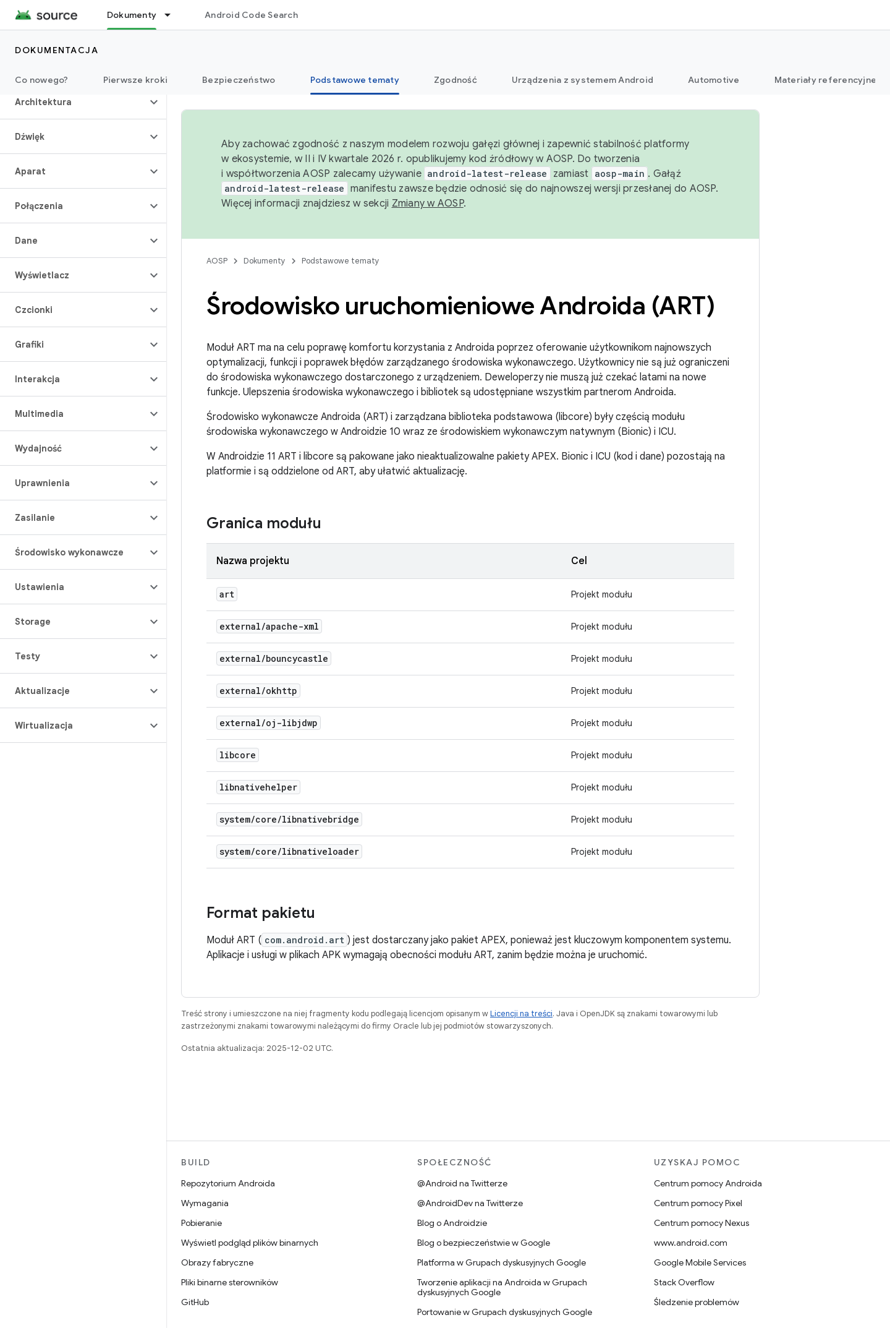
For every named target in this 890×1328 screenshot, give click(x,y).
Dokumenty (265, 260)
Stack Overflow (684, 1282)
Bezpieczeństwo (239, 79)
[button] (73, 102)
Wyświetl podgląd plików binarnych (249, 1242)
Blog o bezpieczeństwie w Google (483, 1242)
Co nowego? (42, 79)
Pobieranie (201, 1222)
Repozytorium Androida (228, 1183)
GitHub (195, 1302)
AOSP (216, 260)
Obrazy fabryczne (217, 1262)
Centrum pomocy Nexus (701, 1222)
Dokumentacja (56, 50)
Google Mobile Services (700, 1262)
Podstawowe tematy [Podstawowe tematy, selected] (354, 79)
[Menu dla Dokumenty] (173, 15)
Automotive (714, 79)
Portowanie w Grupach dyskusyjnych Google (504, 1311)
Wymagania (205, 1203)
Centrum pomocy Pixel (698, 1203)
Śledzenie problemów (696, 1302)
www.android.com (690, 1242)
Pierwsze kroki (135, 79)
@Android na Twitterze (462, 1183)
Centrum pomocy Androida (708, 1183)
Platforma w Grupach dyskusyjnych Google (501, 1262)
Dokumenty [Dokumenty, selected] (131, 14)
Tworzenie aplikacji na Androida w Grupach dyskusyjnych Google (502, 1287)
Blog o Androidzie (452, 1222)
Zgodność (455, 79)
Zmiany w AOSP (428, 203)
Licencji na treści (521, 1013)
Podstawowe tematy (340, 260)
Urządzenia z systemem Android (582, 79)
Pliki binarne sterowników (229, 1282)
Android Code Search (251, 14)
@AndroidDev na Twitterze (470, 1203)
